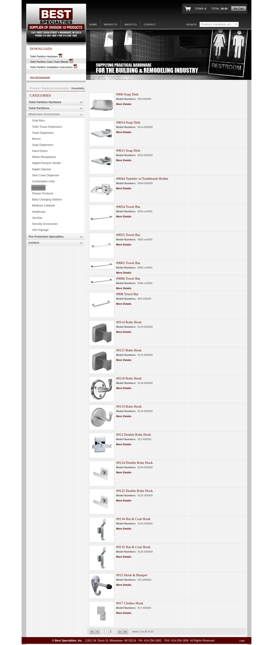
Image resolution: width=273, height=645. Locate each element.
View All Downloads (40, 77)
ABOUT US (130, 24)
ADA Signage (40, 230)
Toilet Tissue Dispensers (47, 126)
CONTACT (150, 24)
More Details (123, 104)
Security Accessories (45, 224)
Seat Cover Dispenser (45, 175)
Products (35, 88)
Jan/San (37, 217)
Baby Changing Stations (47, 199)
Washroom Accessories (55, 88)
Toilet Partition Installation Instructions (53, 67)
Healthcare (39, 211)
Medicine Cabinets (43, 205)
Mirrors (36, 139)
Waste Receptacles (44, 157)
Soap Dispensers (42, 145)
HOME (93, 24)
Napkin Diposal (41, 169)
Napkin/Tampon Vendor (46, 163)
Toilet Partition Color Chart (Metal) (51, 61)
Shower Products (42, 193)
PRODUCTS (110, 24)
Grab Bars (38, 120)
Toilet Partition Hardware (46, 56)
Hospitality (78, 88)
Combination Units (43, 181)
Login (242, 640)
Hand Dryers (40, 151)
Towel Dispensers (43, 132)
